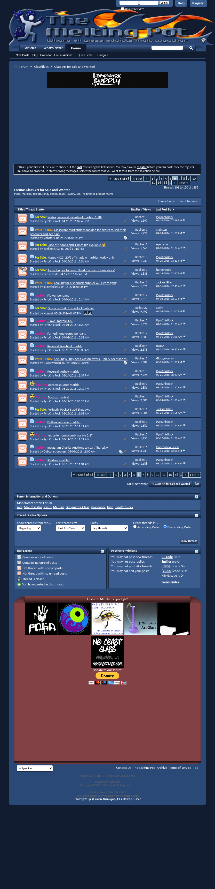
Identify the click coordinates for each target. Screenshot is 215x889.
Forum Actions (63, 55)
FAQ (35, 55)
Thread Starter (35, 209)
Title (20, 209)
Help (181, 3)
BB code (167, 557)
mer (19, 507)
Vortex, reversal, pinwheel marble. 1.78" (74, 217)
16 (159, 182)
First (137, 179)
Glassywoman (52, 363)
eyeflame (49, 249)
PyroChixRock (52, 221)
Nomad (48, 313)
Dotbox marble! (58, 397)
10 (194, 178)
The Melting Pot (144, 768)
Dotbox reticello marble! (64, 422)
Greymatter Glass (77, 507)
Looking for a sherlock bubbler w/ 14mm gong (85, 283)
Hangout (102, 55)
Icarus (48, 507)
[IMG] (166, 566)
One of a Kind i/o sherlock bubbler (70, 308)
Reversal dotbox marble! (64, 371)
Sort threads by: (67, 523)
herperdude (51, 274)
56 (165, 182)
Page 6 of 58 (121, 178)
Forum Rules (170, 582)
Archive (162, 768)
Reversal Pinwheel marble (64, 346)
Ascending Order (146, 527)
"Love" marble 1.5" (60, 321)
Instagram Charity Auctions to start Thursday (77, 447)
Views (147, 209)
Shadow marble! (58, 460)
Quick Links (85, 55)
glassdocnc (98, 507)
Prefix (94, 523)
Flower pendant (58, 295)
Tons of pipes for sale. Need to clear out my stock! (81, 270)
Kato (110, 507)
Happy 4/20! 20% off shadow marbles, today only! (81, 257)
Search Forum (187, 201)
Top (197, 484)
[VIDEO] (167, 571)
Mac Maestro (33, 507)
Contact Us (123, 768)
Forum (76, 48)
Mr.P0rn (58, 507)
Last (184, 183)
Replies (136, 209)
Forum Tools (165, 201)
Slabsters (49, 238)
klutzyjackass (52, 287)
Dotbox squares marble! (64, 385)
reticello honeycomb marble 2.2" (70, 435)
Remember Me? (132, 9)
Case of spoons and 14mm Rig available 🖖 (76, 245)
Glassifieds (41, 67)
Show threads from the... (34, 523)
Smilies (166, 561)
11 (153, 182)
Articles (30, 48)
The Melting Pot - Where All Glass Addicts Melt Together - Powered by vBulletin (112, 27)
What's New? (53, 48)
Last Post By (165, 209)
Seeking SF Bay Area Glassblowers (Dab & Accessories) (91, 359)
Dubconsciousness (55, 451)
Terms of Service (180, 768)
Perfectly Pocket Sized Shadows (68, 409)
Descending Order (177, 527)
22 (145, 308)
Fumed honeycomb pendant (66, 333)
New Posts (22, 55)
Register (198, 3)
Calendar (46, 55)
